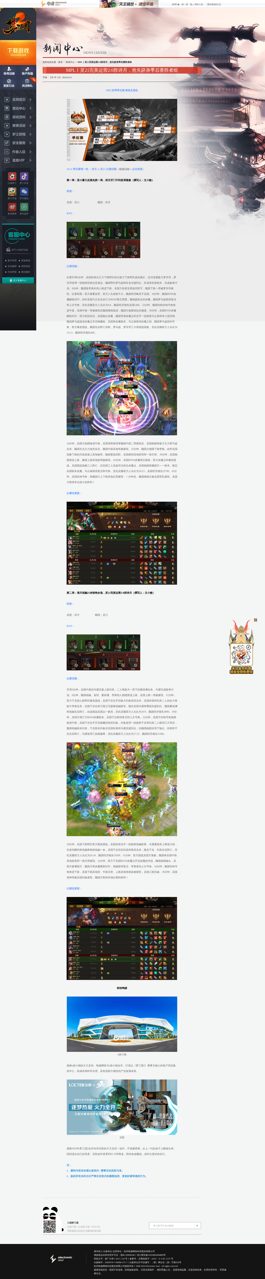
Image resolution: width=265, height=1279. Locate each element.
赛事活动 (18, 126)
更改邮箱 (25, 260)
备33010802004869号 (156, 1255)
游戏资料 (18, 117)
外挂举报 (12, 272)
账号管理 (12, 260)
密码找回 (25, 266)
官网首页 (18, 99)
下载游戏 (18, 52)
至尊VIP (18, 160)
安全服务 (18, 143)
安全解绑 (12, 266)
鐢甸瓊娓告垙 (214, 4)
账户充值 (27, 71)
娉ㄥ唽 (184, 4)
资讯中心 (18, 108)
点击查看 (137, 169)
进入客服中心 (19, 280)
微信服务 (25, 272)
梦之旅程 (18, 134)
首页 (60, 62)
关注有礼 (27, 83)
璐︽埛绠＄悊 (196, 4)
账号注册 (9, 71)
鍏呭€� (176, 4)
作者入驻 (18, 151)
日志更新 (9, 83)
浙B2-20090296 (127, 1255)
